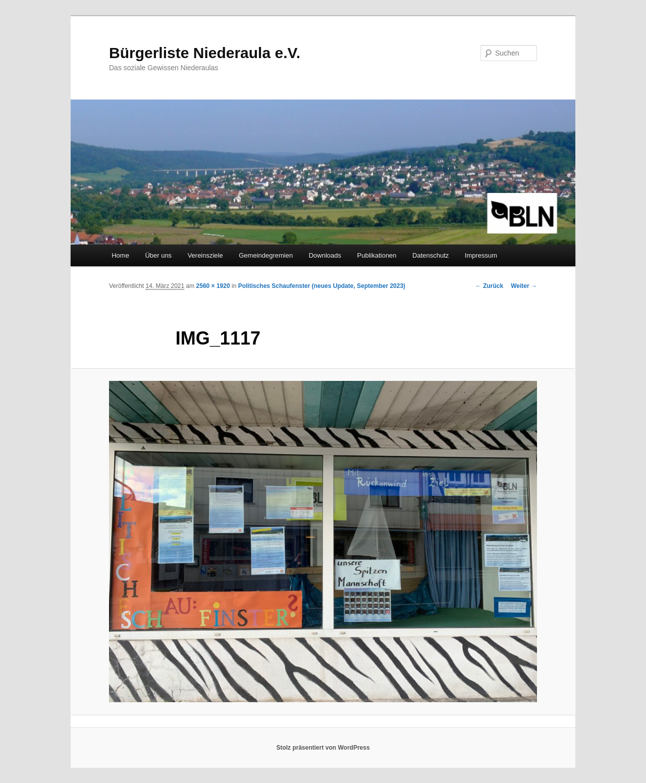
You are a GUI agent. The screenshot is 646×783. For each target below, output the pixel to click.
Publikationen (377, 255)
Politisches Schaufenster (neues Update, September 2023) (321, 285)
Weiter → (524, 285)
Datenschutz (430, 255)
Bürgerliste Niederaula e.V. (204, 52)
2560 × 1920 (213, 285)
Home (120, 255)
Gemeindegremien (266, 255)
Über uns (158, 255)
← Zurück (489, 285)
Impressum (481, 255)
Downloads (325, 255)
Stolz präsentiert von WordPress (322, 747)
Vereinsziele (205, 255)
